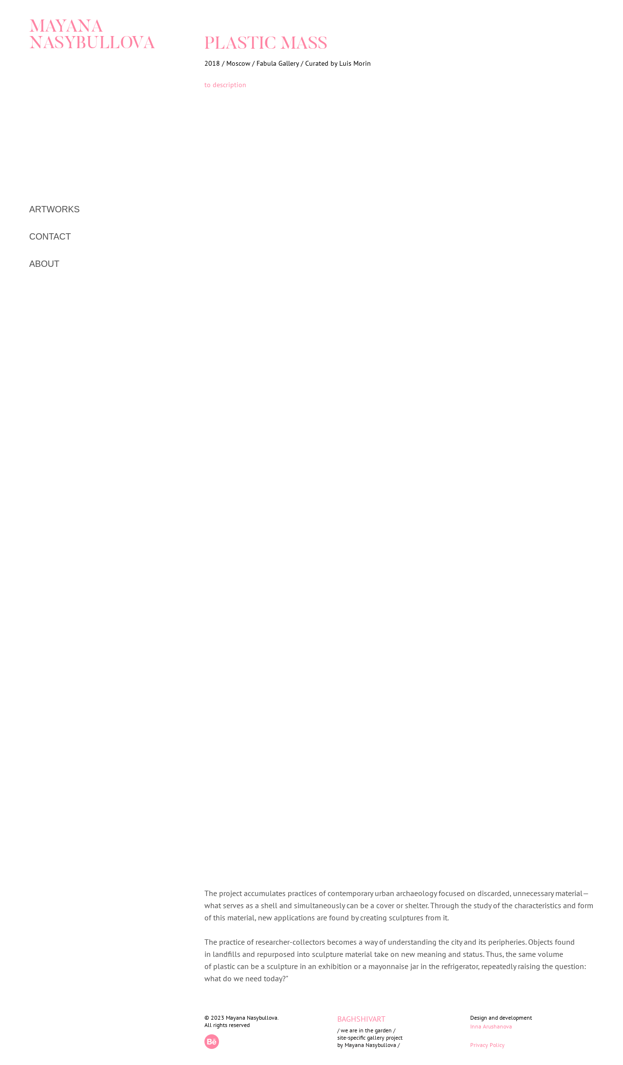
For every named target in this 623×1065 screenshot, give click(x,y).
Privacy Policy (487, 1044)
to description (225, 84)
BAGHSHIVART (361, 1019)
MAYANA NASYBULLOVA (92, 36)
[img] (67, 74)
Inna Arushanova (491, 1026)
